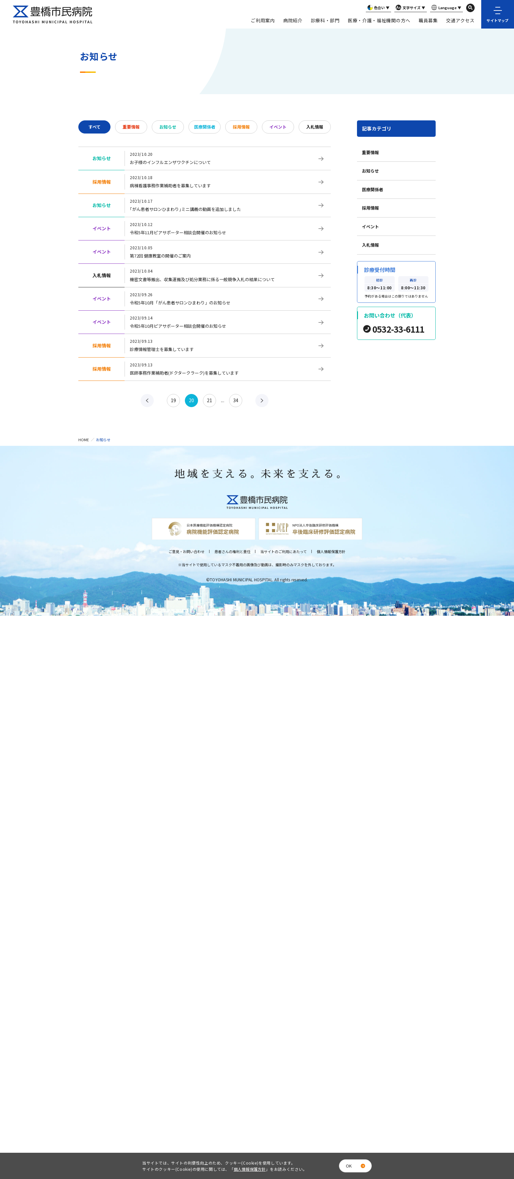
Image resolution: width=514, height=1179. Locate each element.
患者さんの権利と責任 (232, 551)
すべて (95, 127)
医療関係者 (204, 127)
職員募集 (428, 20)
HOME (83, 439)
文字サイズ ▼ (409, 8)
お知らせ (167, 127)
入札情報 (314, 127)
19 (173, 400)
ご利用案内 (263, 20)
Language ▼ (445, 8)
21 (209, 400)
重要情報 (131, 127)
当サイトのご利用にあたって (283, 551)
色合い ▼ (377, 8)
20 (191, 400)
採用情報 (241, 127)
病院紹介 (293, 20)
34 (236, 400)
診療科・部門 (325, 20)
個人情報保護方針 (331, 551)
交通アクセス (460, 20)
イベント (278, 127)
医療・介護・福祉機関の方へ (379, 20)
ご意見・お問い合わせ (186, 551)
